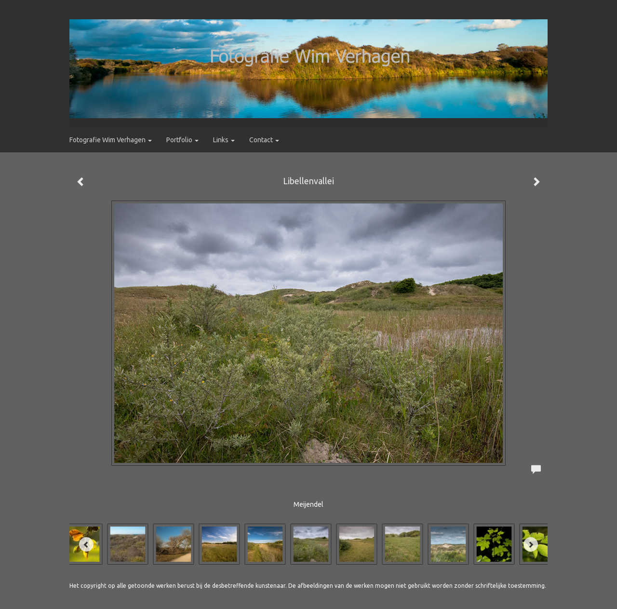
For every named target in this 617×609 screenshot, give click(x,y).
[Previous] (86, 544)
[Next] (530, 544)
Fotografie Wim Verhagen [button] (110, 140)
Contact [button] (264, 140)
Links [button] (224, 140)
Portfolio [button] (182, 140)
